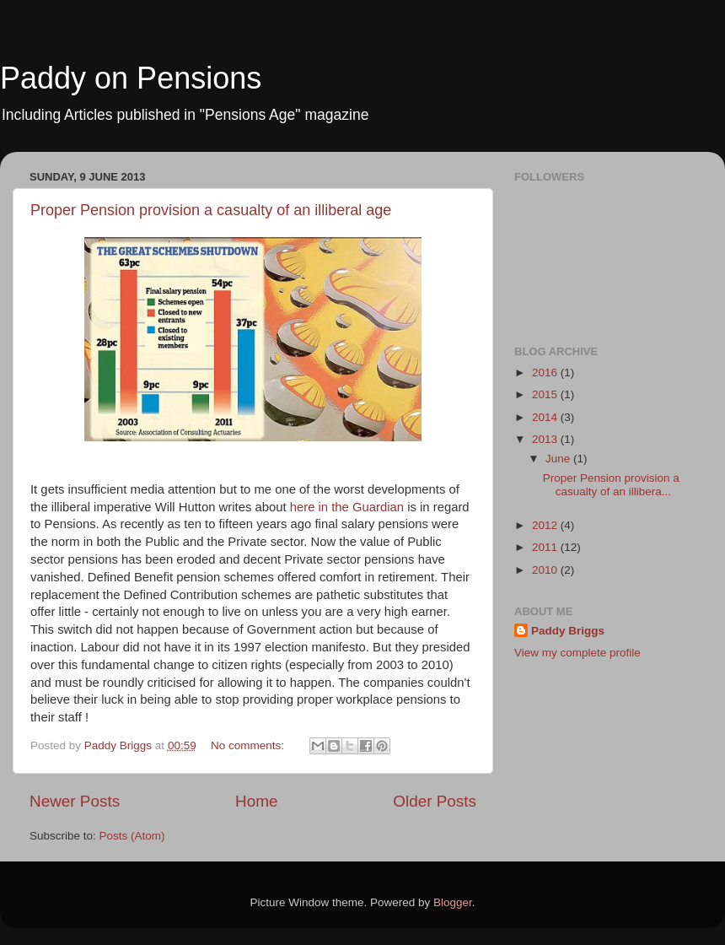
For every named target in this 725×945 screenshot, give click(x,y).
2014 (546, 417)
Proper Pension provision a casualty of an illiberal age (210, 210)
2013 (546, 439)
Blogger (452, 902)
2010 (546, 570)
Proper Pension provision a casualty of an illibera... (611, 485)
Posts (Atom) (132, 835)
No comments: (249, 745)
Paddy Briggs (567, 630)
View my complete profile (577, 652)
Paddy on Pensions (130, 78)
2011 (546, 547)
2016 (546, 372)
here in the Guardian (347, 507)
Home (256, 801)
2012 (546, 525)
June (559, 458)
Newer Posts (75, 801)
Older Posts (434, 801)
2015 (546, 394)
